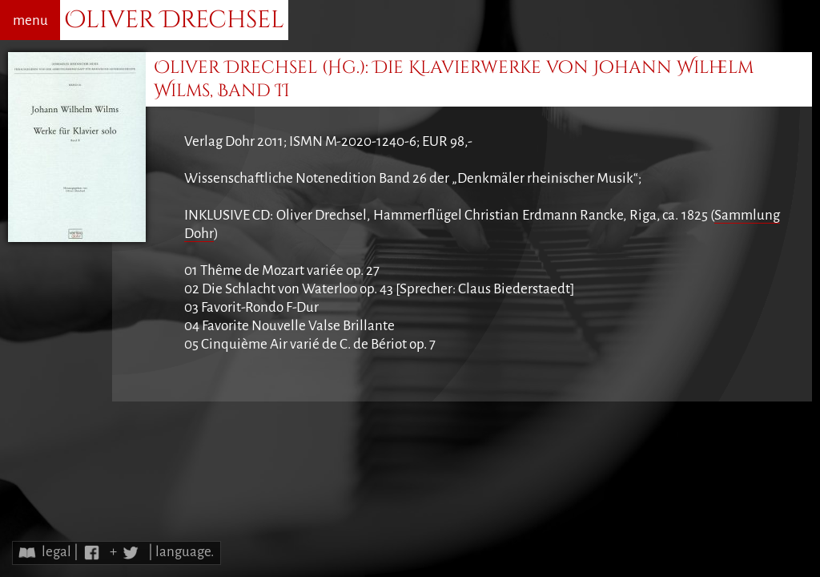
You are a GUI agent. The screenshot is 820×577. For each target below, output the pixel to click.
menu (30, 20)
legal (56, 551)
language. (184, 551)
